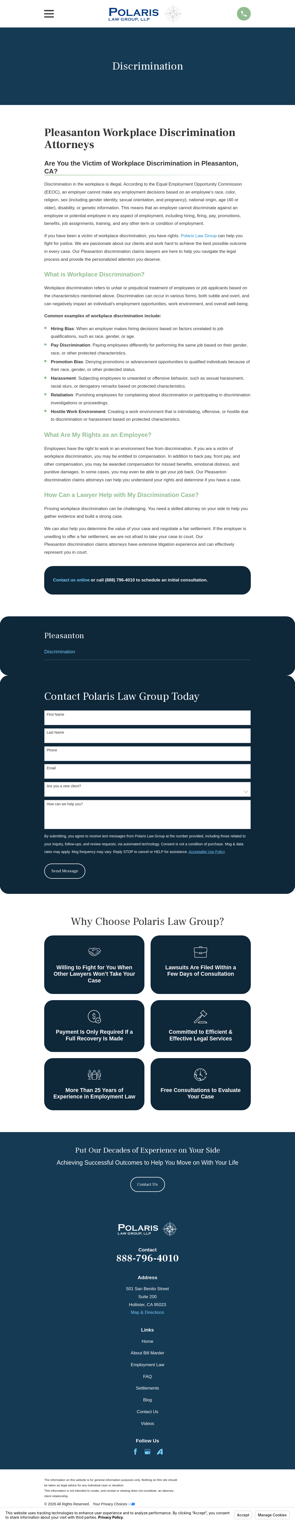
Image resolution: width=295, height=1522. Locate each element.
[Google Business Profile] (147, 1452)
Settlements (147, 1388)
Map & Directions (147, 1312)
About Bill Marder (147, 1353)
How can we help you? (65, 804)
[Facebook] (135, 1452)
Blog (147, 1399)
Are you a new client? (64, 786)
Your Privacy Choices (114, 1504)
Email (51, 768)
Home (147, 1341)
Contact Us (147, 1184)
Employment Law (147, 1364)
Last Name (55, 732)
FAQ (147, 1376)
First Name (55, 714)
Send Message (64, 871)
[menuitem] (147, 652)
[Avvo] (160, 1452)
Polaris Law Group (199, 235)
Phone (52, 750)
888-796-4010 (147, 1258)
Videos (147, 1423)
